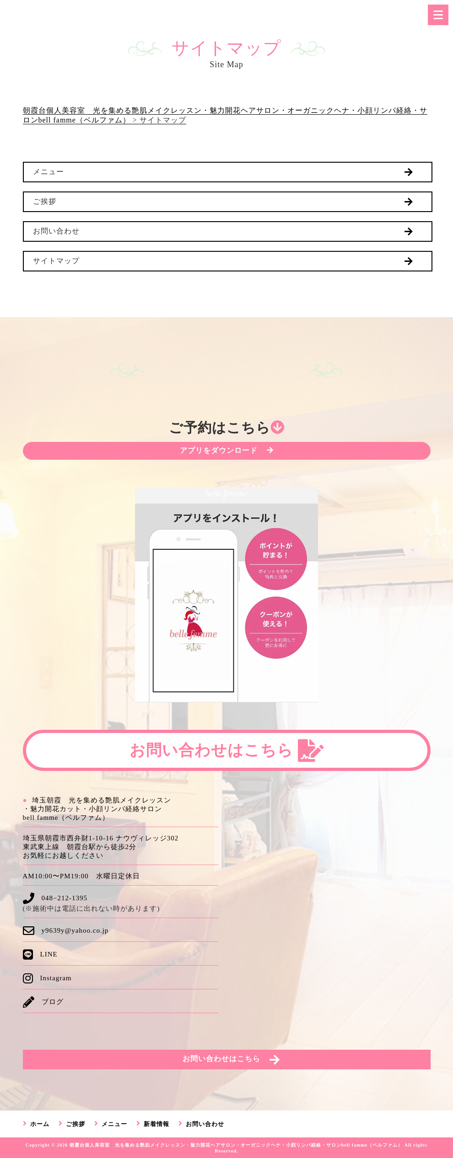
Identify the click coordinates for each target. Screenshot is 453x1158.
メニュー (48, 171)
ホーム (39, 1124)
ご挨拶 (44, 201)
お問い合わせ (56, 231)
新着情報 (156, 1124)
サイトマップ (56, 261)
